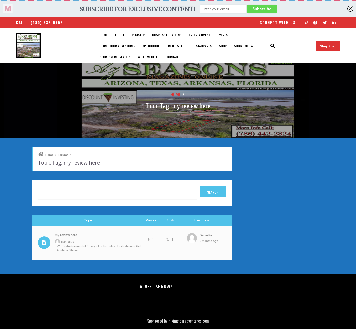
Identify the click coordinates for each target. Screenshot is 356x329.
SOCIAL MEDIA (243, 45)
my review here (66, 235)
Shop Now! (328, 46)
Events (223, 34)
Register (138, 34)
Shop (223, 45)
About (119, 34)
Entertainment (199, 34)
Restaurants (202, 45)
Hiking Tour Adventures (117, 45)
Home (103, 34)
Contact (173, 56)
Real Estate (176, 45)
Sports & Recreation (115, 56)
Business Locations (166, 34)
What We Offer (148, 56)
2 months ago (209, 241)
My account (152, 45)
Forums (63, 155)
